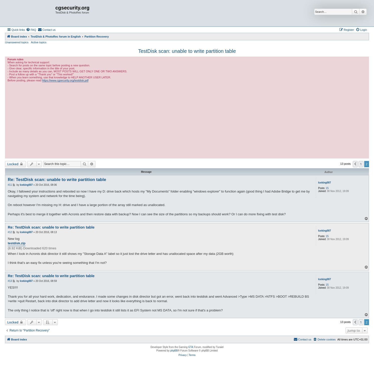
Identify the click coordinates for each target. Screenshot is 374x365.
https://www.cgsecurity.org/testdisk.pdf (65, 80)
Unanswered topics (17, 42)
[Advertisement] (187, 120)
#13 (10, 281)
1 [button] (361, 164)
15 (327, 188)
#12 (10, 232)
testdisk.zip (17, 243)
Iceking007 (324, 182)
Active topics (39, 42)
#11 (10, 185)
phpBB (174, 350)
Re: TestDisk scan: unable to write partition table (57, 179)
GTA (190, 347)
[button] (355, 164)
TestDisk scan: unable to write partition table (187, 51)
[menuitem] (31, 30)
